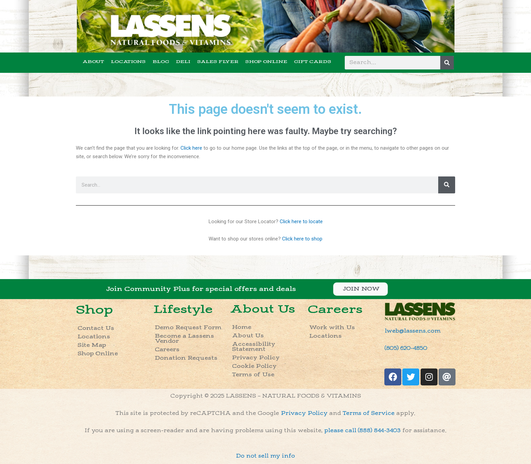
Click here (191, 148)
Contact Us (96, 328)
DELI (183, 61)
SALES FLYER (217, 61)
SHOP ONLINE (266, 61)
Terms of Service (369, 413)
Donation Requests (186, 358)
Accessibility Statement (253, 347)
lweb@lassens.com (413, 331)
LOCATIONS (128, 61)
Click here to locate (301, 221)
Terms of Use (253, 375)
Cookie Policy (254, 366)
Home (241, 327)
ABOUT (93, 61)
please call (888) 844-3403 (362, 430)
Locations (94, 337)
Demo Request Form (188, 327)
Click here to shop (302, 239)
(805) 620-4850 (406, 348)
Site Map (92, 345)
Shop (94, 309)
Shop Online (98, 354)
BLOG (160, 61)
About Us (262, 309)
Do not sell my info (265, 456)
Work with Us (332, 327)
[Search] (447, 62)
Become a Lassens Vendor (184, 338)
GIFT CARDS (312, 61)
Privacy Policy (256, 358)
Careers (167, 349)
